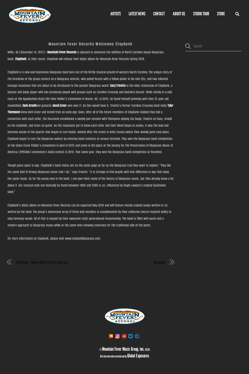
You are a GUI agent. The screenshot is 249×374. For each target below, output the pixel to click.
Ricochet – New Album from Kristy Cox (42, 262)
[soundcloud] (111, 336)
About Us (179, 13)
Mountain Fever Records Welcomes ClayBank (90, 44)
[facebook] (137, 336)
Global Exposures (138, 355)
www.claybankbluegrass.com (82, 238)
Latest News (137, 13)
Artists (115, 13)
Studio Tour (201, 13)
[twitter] (130, 336)
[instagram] (117, 336)
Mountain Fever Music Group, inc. (123, 349)
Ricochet (159, 262)
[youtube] (124, 336)
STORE (221, 13)
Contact (159, 13)
